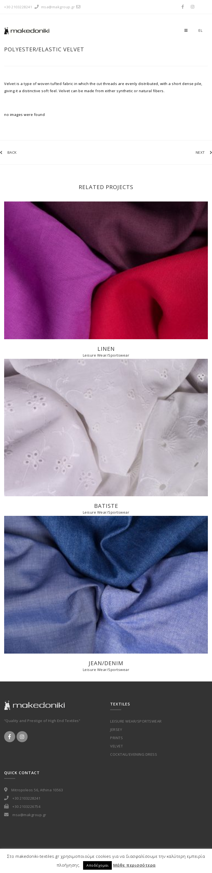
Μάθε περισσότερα (134, 865)
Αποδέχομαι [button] (97, 865)
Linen (106, 348)
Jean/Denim (106, 663)
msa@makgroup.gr (61, 6)
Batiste (106, 506)
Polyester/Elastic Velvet (44, 49)
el (200, 30)
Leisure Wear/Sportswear (106, 355)
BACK (8, 152)
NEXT (204, 152)
